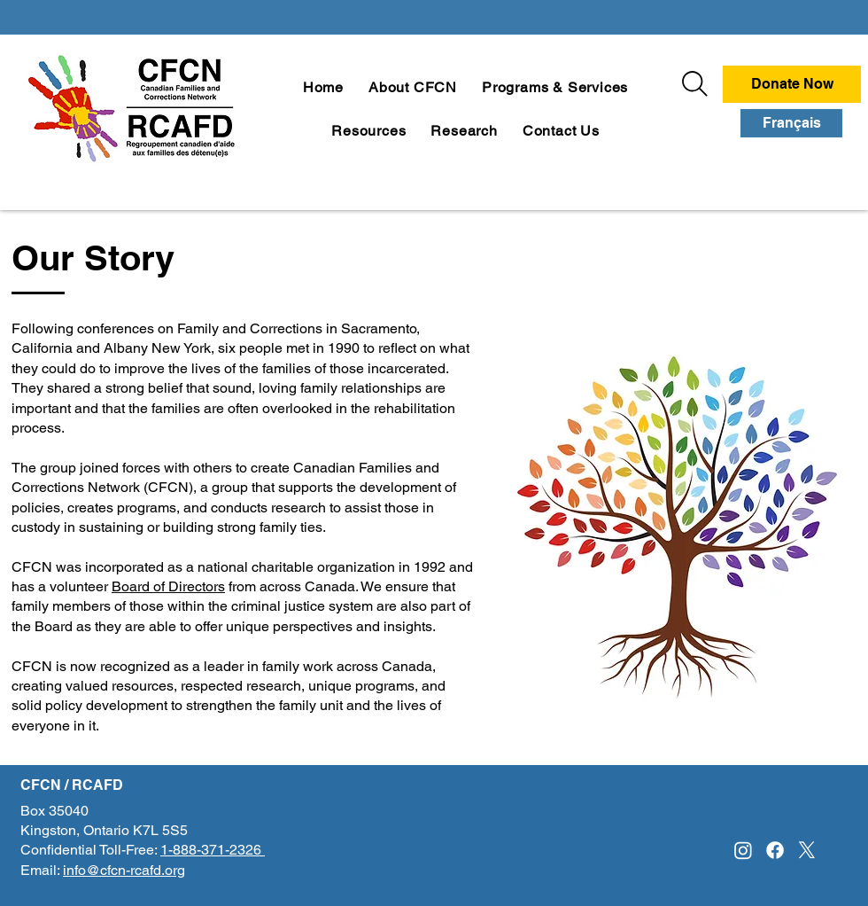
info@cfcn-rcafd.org (124, 870)
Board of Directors (168, 586)
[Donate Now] (792, 84)
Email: (41, 870)
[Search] (695, 83)
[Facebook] (775, 850)
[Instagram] (743, 850)
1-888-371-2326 (212, 849)
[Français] (791, 123)
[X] (806, 850)
